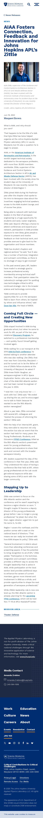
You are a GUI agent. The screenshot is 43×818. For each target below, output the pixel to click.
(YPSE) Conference (21, 439)
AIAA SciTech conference (19, 352)
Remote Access (11, 781)
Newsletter (19, 729)
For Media (24, 781)
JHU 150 (8, 736)
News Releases (12, 15)
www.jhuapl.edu (27, 656)
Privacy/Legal (10, 778)
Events (7, 729)
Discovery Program (21, 335)
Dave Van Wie (10, 306)
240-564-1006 (13, 684)
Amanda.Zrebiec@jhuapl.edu (20, 680)
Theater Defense (11, 615)
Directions (24, 778)
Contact (31, 729)
